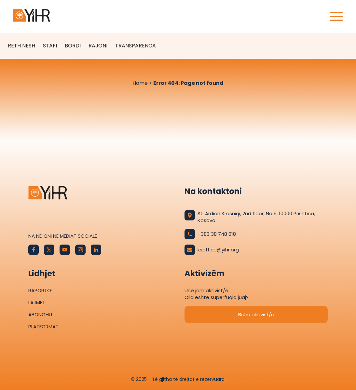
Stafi (50, 46)
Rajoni (98, 46)
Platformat (43, 326)
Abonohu (40, 314)
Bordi (73, 46)
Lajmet (36, 302)
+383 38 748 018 (210, 234)
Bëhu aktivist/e (256, 314)
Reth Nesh (21, 46)
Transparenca (135, 46)
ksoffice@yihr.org (212, 250)
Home (140, 83)
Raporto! (40, 290)
